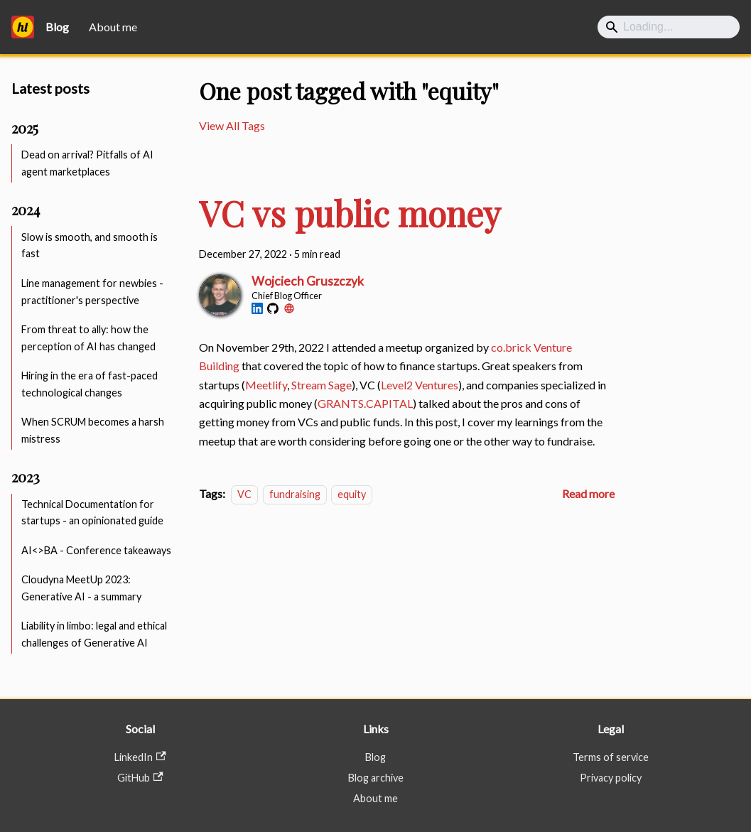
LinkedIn (140, 757)
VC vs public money (350, 213)
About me (113, 26)
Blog (375, 757)
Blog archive (376, 778)
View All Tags (232, 125)
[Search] (669, 27)
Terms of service (611, 757)
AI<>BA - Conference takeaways (96, 550)
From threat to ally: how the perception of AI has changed (88, 337)
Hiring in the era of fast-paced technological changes (89, 384)
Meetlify (266, 384)
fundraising (294, 494)
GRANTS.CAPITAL (365, 403)
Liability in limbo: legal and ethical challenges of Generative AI (94, 634)
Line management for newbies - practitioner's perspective (92, 291)
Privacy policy (611, 778)
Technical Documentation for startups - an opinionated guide (92, 512)
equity (351, 494)
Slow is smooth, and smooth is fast (89, 245)
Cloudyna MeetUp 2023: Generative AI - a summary (81, 588)
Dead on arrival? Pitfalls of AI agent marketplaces (87, 163)
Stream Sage (321, 384)
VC (244, 494)
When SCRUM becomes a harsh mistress (92, 430)
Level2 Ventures (419, 384)
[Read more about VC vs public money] (588, 493)
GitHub (140, 778)
